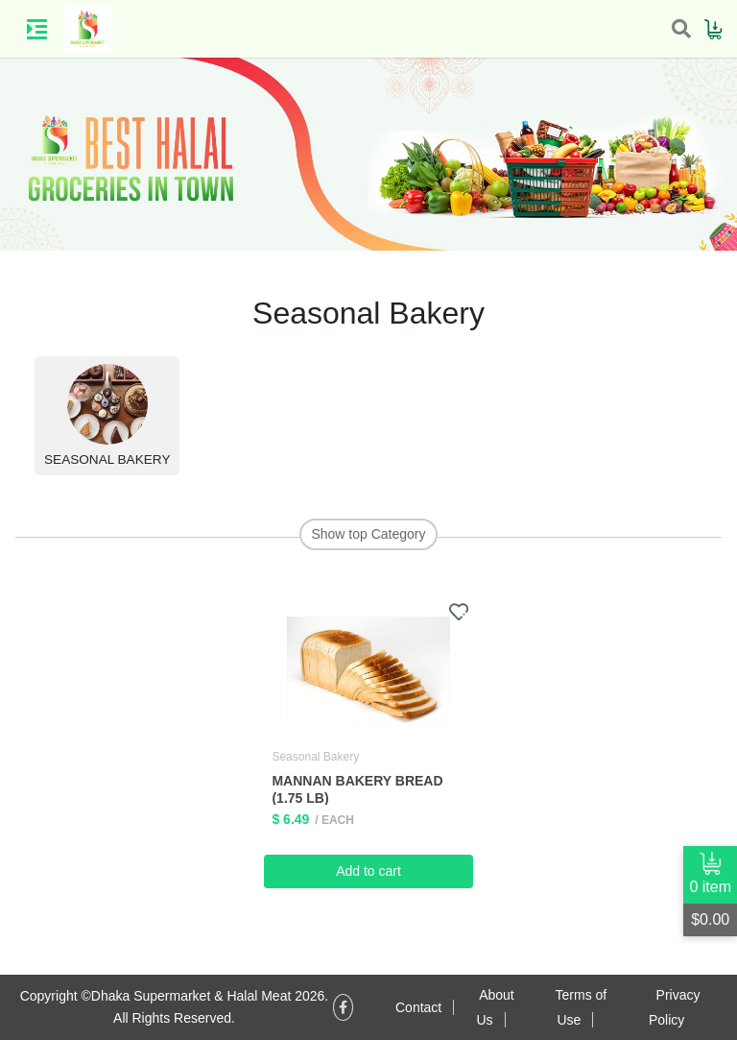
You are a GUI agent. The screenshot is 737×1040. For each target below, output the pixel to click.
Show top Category (368, 534)
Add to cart (368, 871)
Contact (418, 1007)
